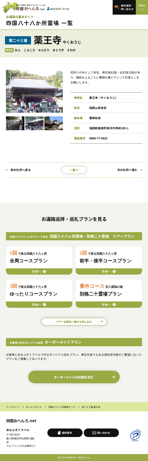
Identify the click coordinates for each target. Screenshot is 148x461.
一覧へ (74, 170)
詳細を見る (73, 377)
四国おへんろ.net (21, 420)
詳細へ (37, 271)
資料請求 (65, 432)
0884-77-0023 (98, 138)
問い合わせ (101, 432)
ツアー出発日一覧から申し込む (74, 321)
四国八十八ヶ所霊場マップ (61, 407)
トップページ (13, 407)
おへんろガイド (34, 407)
